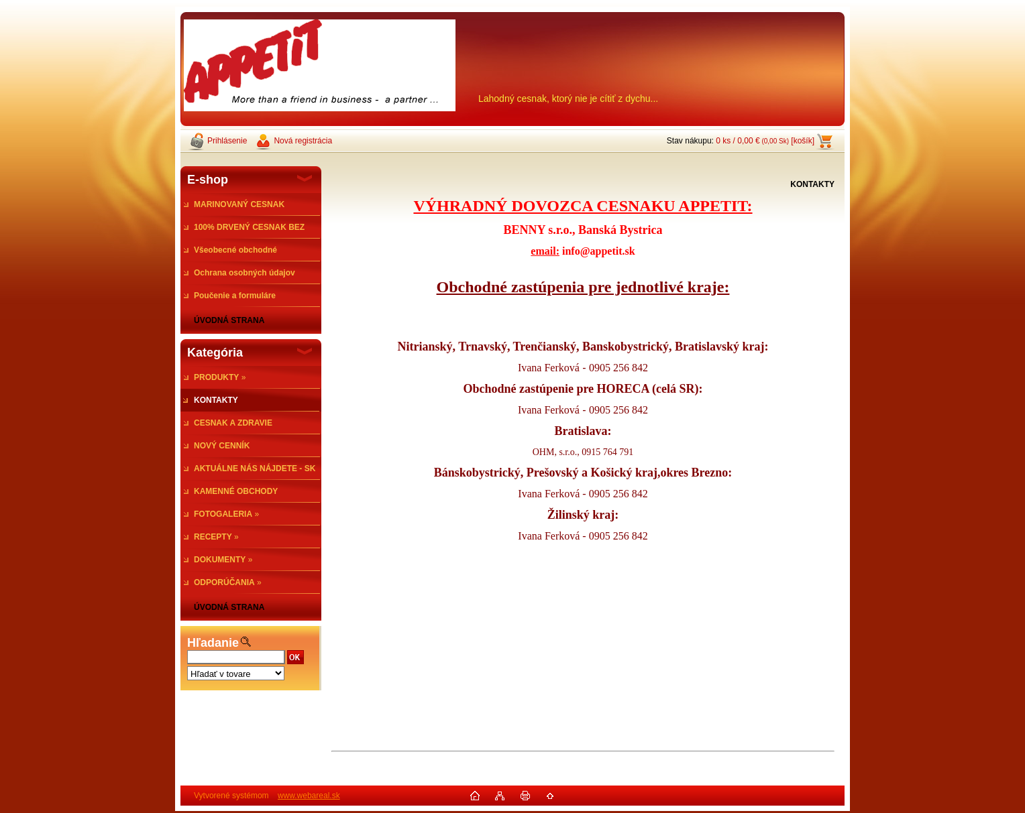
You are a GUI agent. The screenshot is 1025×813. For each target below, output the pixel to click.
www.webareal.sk (309, 797)
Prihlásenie (227, 140)
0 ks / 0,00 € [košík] (765, 140)
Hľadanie (213, 642)
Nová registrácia (303, 140)
